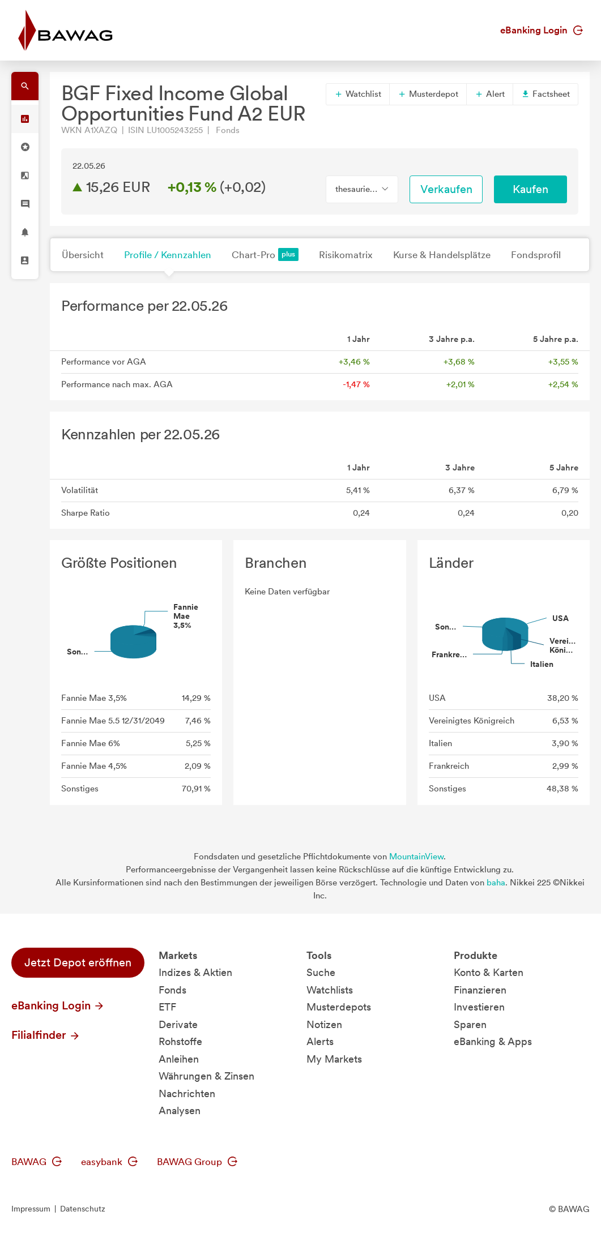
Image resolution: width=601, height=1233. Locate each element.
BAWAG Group (197, 1161)
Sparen (470, 1024)
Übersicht (83, 254)
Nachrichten (187, 1093)
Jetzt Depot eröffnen (77, 962)
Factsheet (545, 94)
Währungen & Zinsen (206, 1076)
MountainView (416, 856)
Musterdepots (338, 1007)
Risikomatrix (346, 254)
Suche (320, 972)
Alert (490, 94)
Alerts (320, 1041)
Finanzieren (480, 990)
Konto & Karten (488, 972)
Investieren (479, 1007)
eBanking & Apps (493, 1041)
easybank (109, 1161)
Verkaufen (446, 189)
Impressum (30, 1208)
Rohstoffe (180, 1041)
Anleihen (179, 1059)
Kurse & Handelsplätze (442, 254)
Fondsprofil (536, 254)
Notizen (324, 1024)
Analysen (180, 1110)
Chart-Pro (265, 254)
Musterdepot (428, 94)
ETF (167, 1007)
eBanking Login (541, 30)
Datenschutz (82, 1208)
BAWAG (36, 1161)
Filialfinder (45, 1035)
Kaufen (530, 189)
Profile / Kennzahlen (167, 254)
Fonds (172, 990)
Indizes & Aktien (195, 972)
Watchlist (357, 94)
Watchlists (329, 990)
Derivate (178, 1024)
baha (496, 882)
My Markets (334, 1059)
